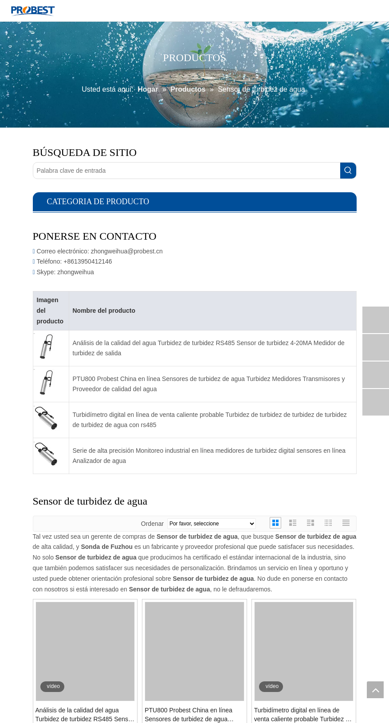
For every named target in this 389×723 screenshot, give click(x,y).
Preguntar (72, 709)
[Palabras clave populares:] (348, 171)
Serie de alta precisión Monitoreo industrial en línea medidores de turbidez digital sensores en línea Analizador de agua (209, 456)
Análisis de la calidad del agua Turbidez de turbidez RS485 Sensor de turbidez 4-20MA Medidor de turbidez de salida (209, 348)
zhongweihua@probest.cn (127, 251)
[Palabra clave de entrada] (186, 171)
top (375, 689)
